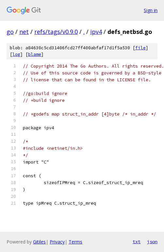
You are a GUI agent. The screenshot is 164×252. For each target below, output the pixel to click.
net (24, 32)
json (152, 241)
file (140, 48)
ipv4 (96, 32)
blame (34, 54)
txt (136, 241)
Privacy (57, 242)
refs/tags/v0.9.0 (56, 32)
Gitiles (39, 242)
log (16, 54)
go (10, 32)
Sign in (150, 10)
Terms (75, 242)
